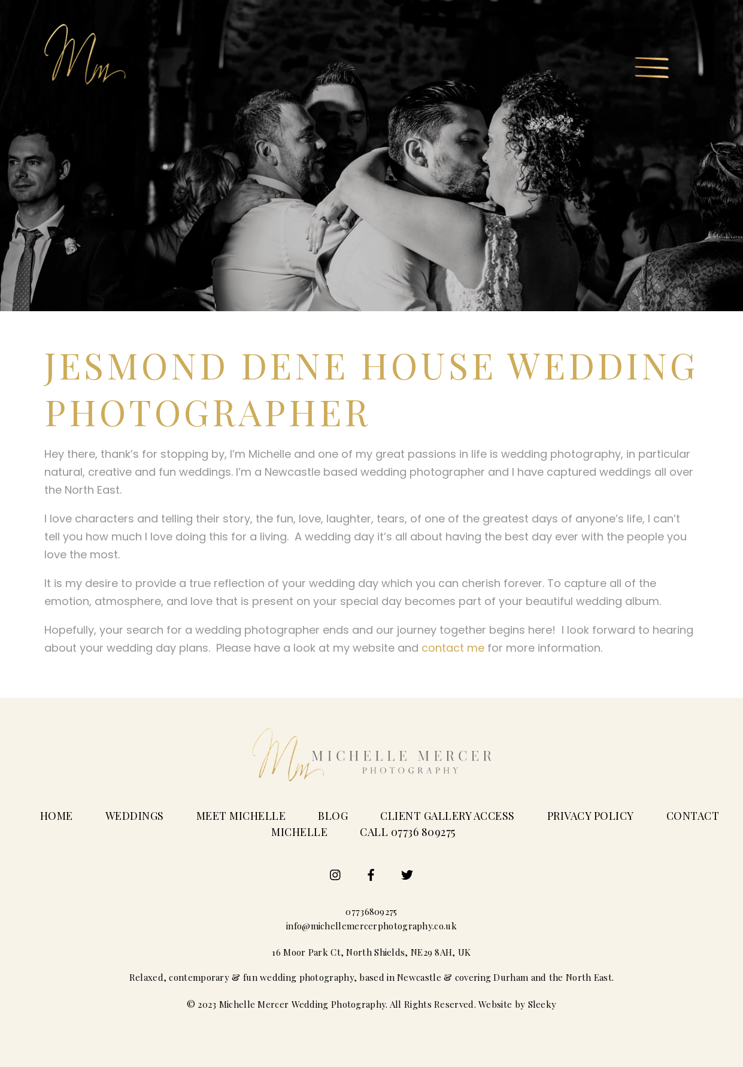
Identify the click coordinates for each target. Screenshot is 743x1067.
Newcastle (419, 977)
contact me (452, 647)
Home (56, 815)
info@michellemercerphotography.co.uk (371, 926)
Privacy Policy (590, 815)
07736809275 (371, 911)
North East (589, 977)
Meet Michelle (241, 815)
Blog (333, 815)
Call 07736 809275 (408, 832)
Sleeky (542, 1004)
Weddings (134, 815)
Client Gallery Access (447, 815)
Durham (510, 977)
